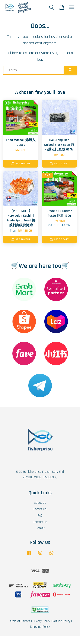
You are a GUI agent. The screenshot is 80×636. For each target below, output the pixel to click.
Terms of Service (19, 621)
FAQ (40, 516)
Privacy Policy (41, 621)
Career (40, 528)
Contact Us (40, 522)
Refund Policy (61, 621)
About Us (40, 503)
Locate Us (40, 509)
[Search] (33, 70)
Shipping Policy (40, 627)
